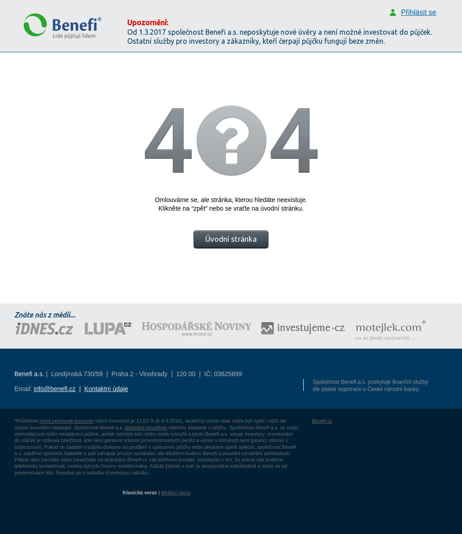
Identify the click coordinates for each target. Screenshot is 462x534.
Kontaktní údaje (106, 388)
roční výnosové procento (67, 421)
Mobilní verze (175, 492)
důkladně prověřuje (146, 427)
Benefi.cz (322, 421)
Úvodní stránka (231, 239)
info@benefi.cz (55, 388)
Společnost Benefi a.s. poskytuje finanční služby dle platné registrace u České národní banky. (370, 385)
